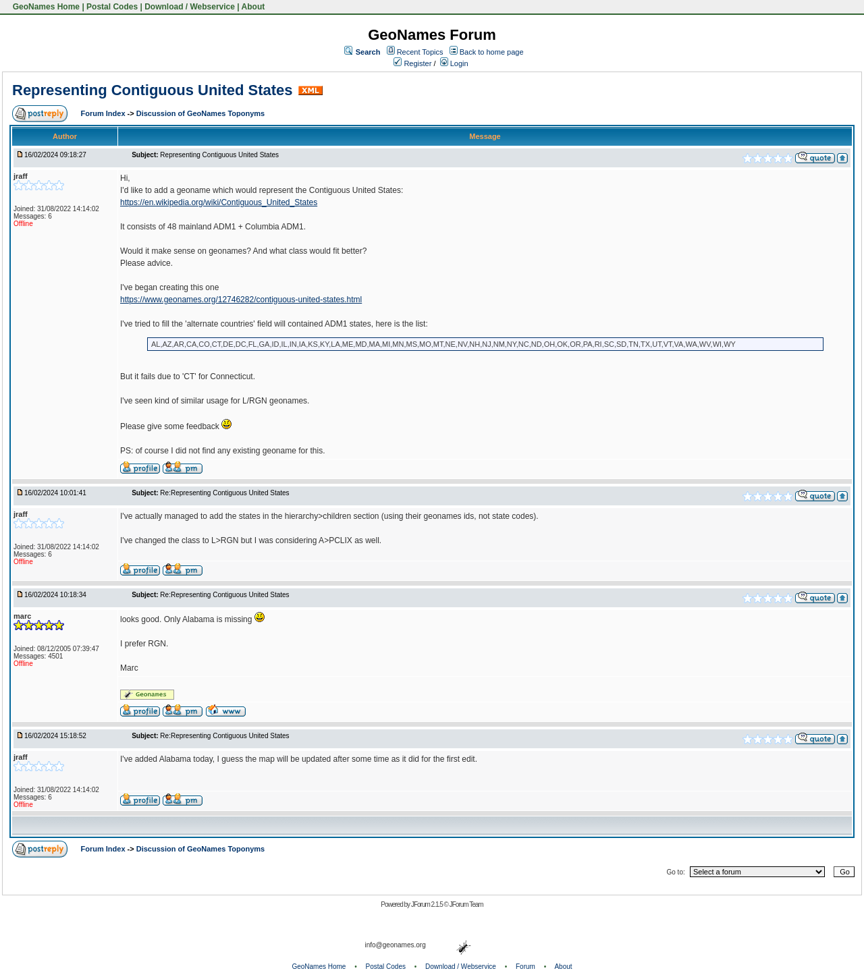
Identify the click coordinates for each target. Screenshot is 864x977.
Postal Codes (112, 6)
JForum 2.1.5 (427, 904)
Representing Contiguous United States (152, 90)
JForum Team (466, 904)
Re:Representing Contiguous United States (224, 493)
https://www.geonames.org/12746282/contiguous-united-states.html (241, 299)
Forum (525, 966)
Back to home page (492, 52)
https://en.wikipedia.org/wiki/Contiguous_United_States (218, 202)
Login (454, 63)
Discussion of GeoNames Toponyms (200, 113)
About (253, 6)
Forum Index (104, 113)
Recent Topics (420, 52)
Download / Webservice (189, 6)
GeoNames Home (45, 6)
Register (412, 63)
